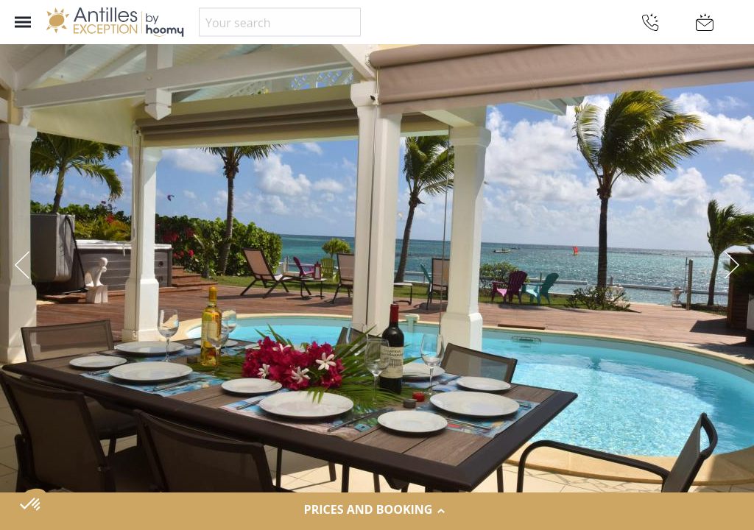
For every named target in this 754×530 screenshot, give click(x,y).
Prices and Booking (377, 510)
